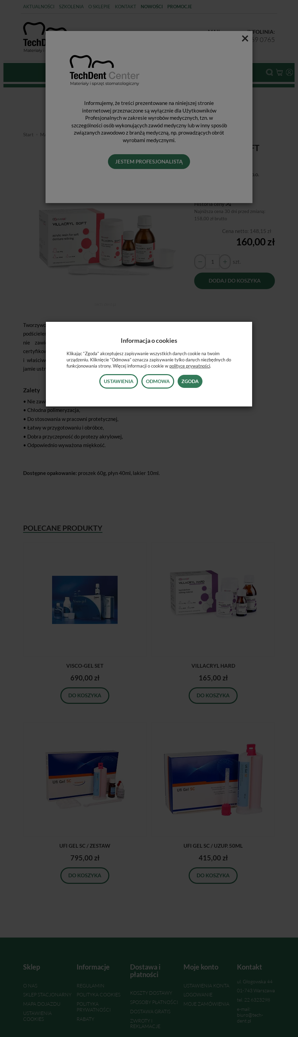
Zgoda (190, 381)
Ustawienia (118, 381)
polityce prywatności (189, 366)
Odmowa (158, 381)
